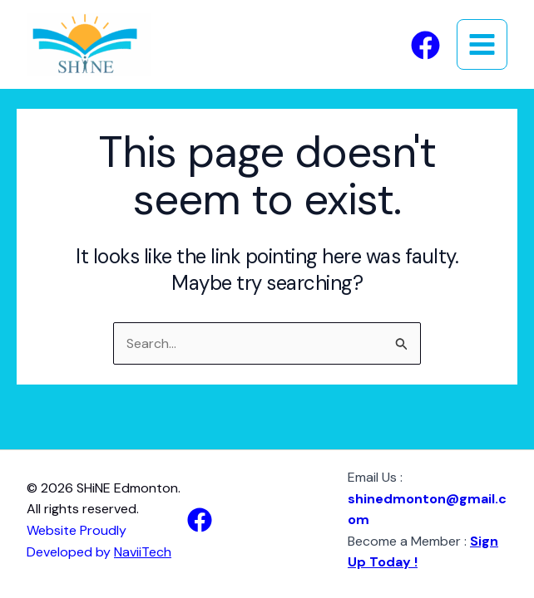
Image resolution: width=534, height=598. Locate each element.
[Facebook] (425, 45)
